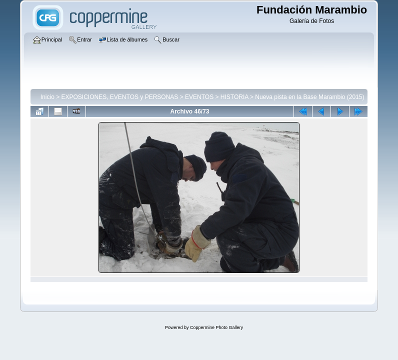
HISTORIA (234, 97)
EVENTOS (199, 97)
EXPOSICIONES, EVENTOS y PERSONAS (120, 97)
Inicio (47, 97)
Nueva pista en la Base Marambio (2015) (309, 97)
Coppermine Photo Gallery (216, 327)
